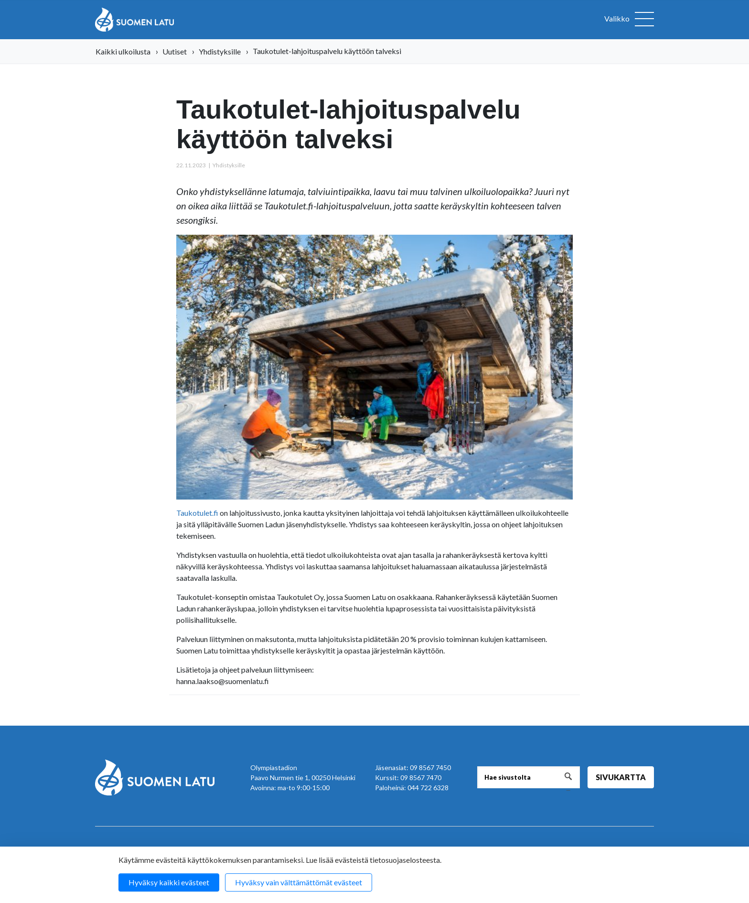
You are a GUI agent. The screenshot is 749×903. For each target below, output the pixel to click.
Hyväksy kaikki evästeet (168, 882)
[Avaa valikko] (629, 19)
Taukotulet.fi (197, 512)
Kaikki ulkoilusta (123, 51)
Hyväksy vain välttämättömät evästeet (298, 882)
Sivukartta (621, 777)
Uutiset (174, 51)
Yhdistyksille (220, 51)
